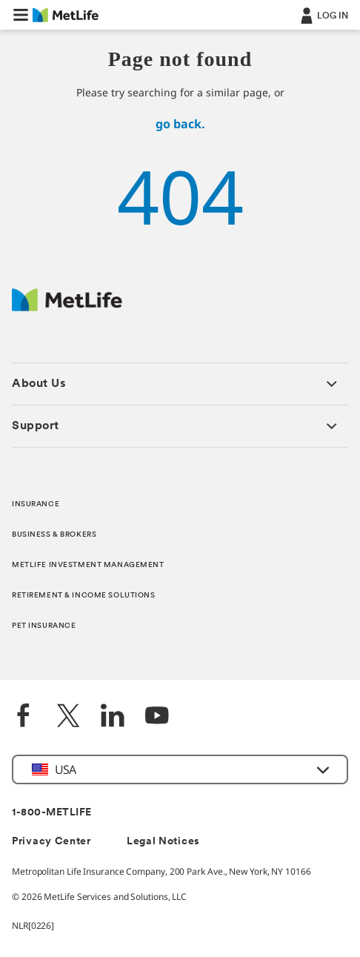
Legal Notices (163, 841)
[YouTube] (157, 717)
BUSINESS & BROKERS (54, 535)
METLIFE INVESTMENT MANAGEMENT (88, 565)
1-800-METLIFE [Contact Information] (52, 812)
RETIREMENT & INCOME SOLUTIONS (84, 596)
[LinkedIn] (112, 717)
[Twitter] (68, 717)
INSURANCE (35, 504)
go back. (180, 124)
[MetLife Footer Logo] (67, 307)
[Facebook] (24, 717)
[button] (21, 15)
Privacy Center (51, 841)
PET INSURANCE (44, 626)
